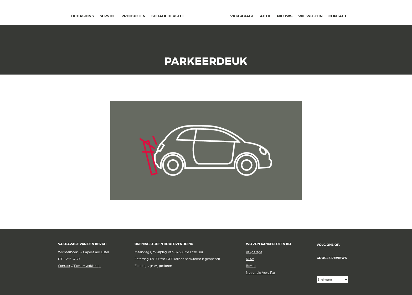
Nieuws (284, 16)
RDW (250, 259)
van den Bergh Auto (207, 25)
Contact (64, 266)
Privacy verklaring (87, 266)
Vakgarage (47, 13)
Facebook (347, 245)
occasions (82, 16)
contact (337, 16)
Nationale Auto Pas (260, 273)
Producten (133, 16)
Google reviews (335, 266)
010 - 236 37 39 (69, 259)
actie (265, 16)
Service (108, 16)
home (64, 15)
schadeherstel (167, 16)
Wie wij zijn (310, 16)
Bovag (251, 266)
